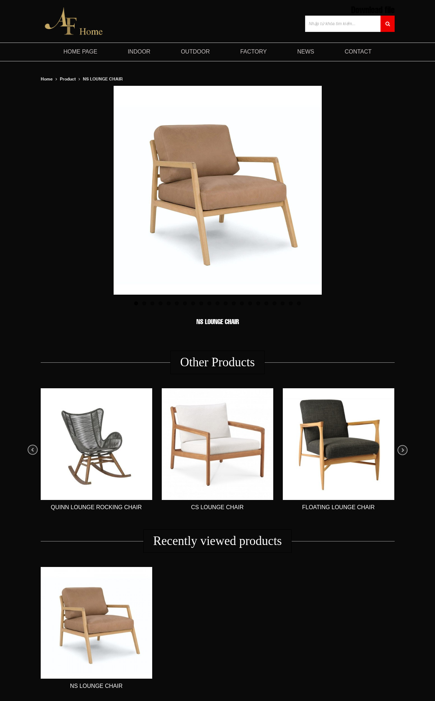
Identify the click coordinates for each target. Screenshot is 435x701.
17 (266, 303)
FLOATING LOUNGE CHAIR (338, 507)
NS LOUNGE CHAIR (96, 686)
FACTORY (253, 52)
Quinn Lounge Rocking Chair (96, 507)
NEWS (305, 52)
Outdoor (195, 52)
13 (234, 303)
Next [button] (402, 450)
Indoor (139, 52)
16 (258, 303)
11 (217, 303)
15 (250, 303)
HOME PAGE (80, 52)
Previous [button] (33, 450)
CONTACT (358, 52)
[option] (96, 450)
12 (226, 303)
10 (209, 303)
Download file (373, 9)
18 (274, 303)
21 (299, 303)
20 (291, 303)
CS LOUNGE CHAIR (217, 507)
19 (283, 303)
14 (242, 303)
